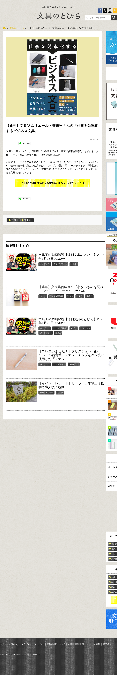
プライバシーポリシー (32, 644)
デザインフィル (60, 264)
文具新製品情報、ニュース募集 (84, 644)
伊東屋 (79, 296)
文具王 (73, 264)
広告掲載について (56, 644)
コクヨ (43, 296)
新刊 (12, 220)
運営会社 (107, 644)
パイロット (85, 328)
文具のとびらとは (9, 644)
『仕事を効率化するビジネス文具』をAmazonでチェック (51, 183)
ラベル (70, 296)
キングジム (44, 264)
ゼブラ (73, 328)
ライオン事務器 (56, 296)
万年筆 (60, 392)
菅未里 (27, 220)
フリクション (45, 333)
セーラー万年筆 (60, 328)
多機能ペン (73, 364)
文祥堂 (89, 296)
